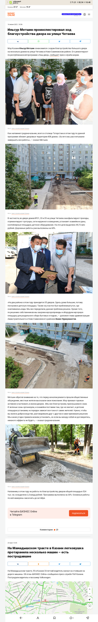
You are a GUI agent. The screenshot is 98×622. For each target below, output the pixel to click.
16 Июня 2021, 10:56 (15, 24)
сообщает (54, 55)
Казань (10, 7)
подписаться (78, 513)
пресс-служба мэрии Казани (20, 128)
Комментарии (49, 530)
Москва (23, 7)
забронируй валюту (17, 2)
